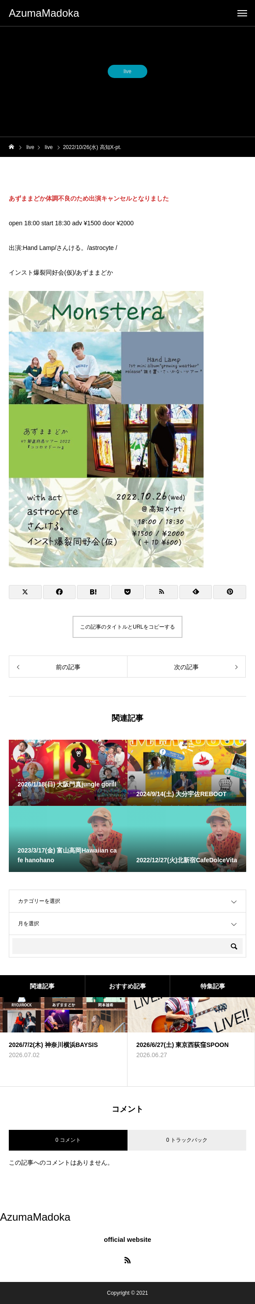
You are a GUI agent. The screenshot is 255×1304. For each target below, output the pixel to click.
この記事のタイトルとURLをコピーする (127, 627)
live (127, 72)
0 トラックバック (187, 1140)
